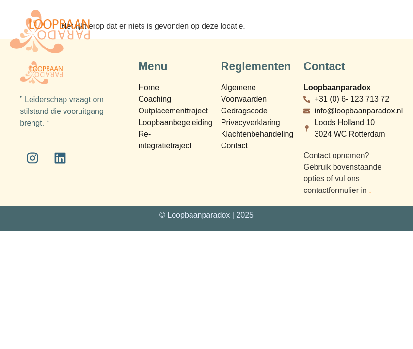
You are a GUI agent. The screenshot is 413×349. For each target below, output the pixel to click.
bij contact (370, 192)
